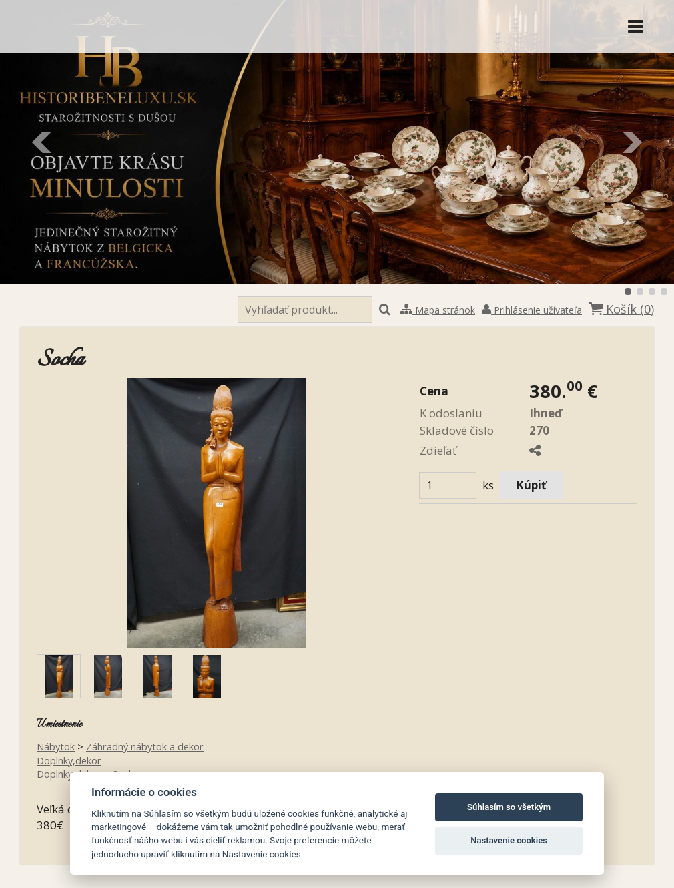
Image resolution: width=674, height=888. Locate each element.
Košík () (621, 309)
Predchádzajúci (42, 142)
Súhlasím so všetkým (509, 807)
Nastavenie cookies (508, 840)
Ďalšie (631, 142)
